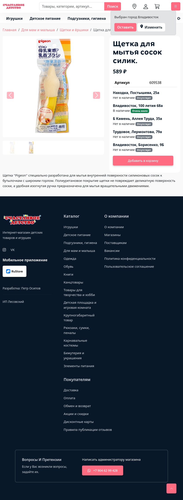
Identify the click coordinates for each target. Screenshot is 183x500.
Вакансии (111, 250)
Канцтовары (73, 282)
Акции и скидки (76, 414)
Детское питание (45, 18)
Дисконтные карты (79, 421)
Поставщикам (115, 242)
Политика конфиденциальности (130, 258)
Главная (9, 29)
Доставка (71, 390)
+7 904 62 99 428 (102, 470)
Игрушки (14, 18)
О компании (114, 227)
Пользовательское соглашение (129, 266)
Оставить (125, 27)
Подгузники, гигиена (87, 18)
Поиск (112, 6)
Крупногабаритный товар (79, 317)
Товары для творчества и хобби (79, 292)
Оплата (69, 398)
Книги (68, 274)
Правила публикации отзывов (88, 429)
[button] (10, 95)
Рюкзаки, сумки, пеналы (77, 330)
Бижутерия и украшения (74, 355)
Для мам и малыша (38, 29)
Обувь (68, 266)
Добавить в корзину (143, 161)
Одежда (70, 258)
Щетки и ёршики (74, 29)
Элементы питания (79, 366)
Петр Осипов (30, 288)
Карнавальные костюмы (75, 343)
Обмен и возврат (77, 406)
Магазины (112, 235)
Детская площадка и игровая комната (80, 305)
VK (13, 249)
